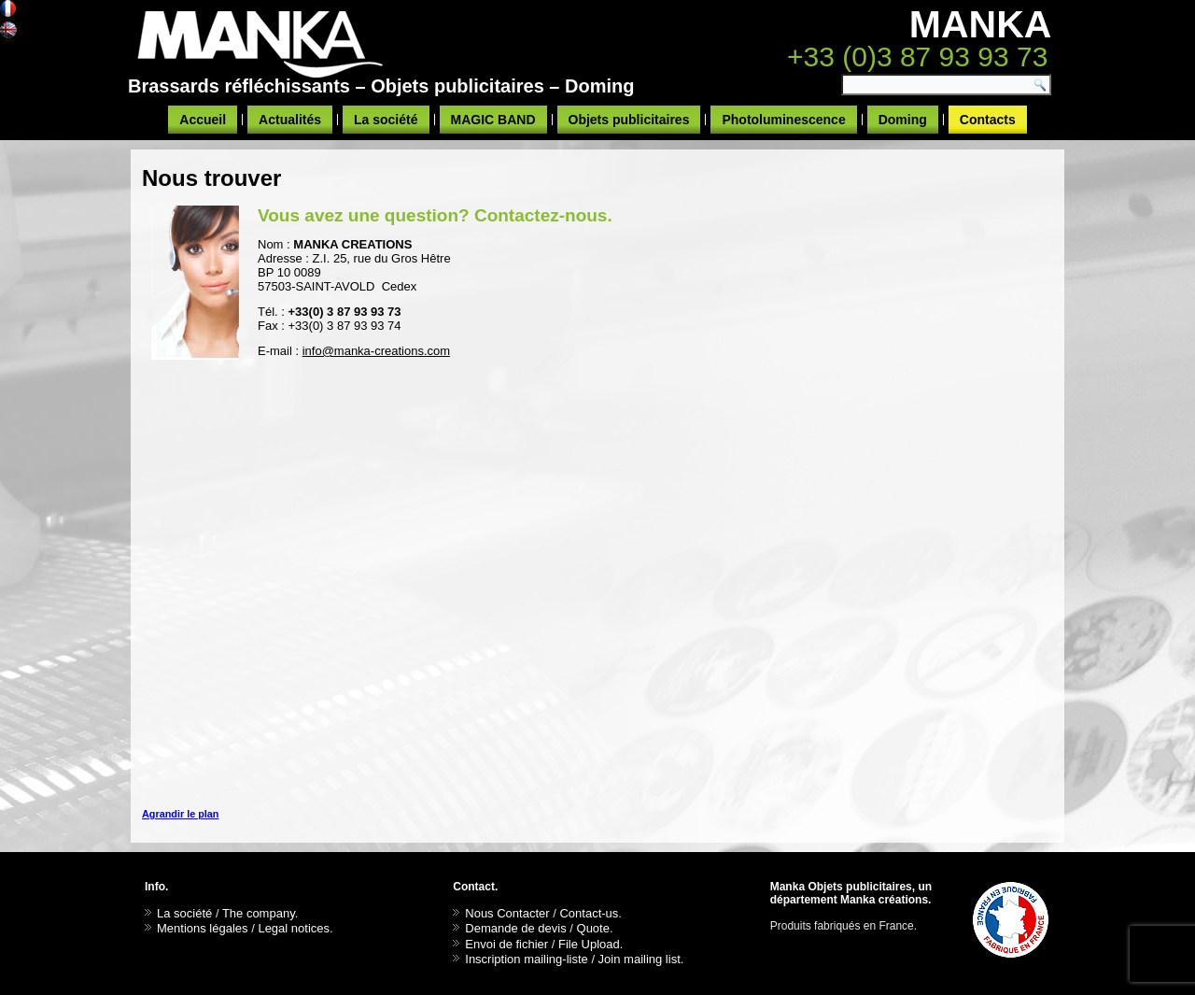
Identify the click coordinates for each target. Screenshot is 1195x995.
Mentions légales (202, 928)
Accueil (202, 119)
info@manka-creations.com (376, 351)
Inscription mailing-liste (526, 959)
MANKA (980, 24)
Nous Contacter (507, 913)
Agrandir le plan (180, 813)
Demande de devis (515, 928)
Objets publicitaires (629, 119)
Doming (903, 119)
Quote (593, 928)
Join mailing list (639, 959)
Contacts (988, 119)
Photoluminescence (783, 119)
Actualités (290, 119)
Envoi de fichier (506, 944)
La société (385, 119)
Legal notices (294, 928)
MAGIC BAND (493, 119)
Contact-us (588, 913)
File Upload (589, 944)
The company (258, 913)
